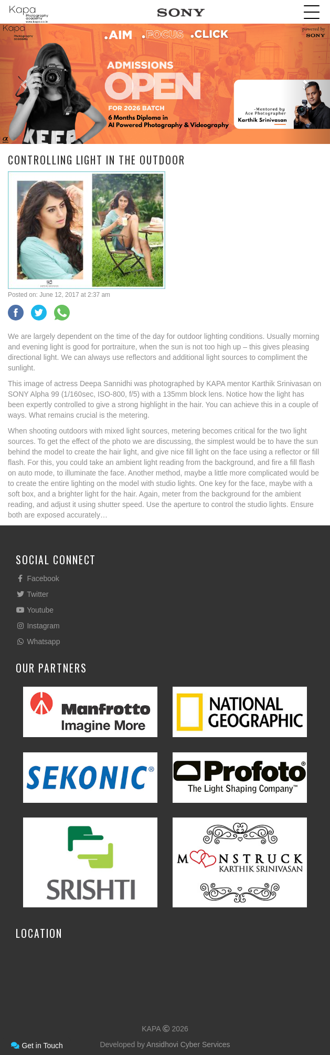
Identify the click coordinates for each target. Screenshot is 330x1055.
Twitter (32, 594)
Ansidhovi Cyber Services (188, 1044)
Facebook (37, 578)
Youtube (35, 610)
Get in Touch (36, 1045)
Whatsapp (38, 641)
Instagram (38, 626)
